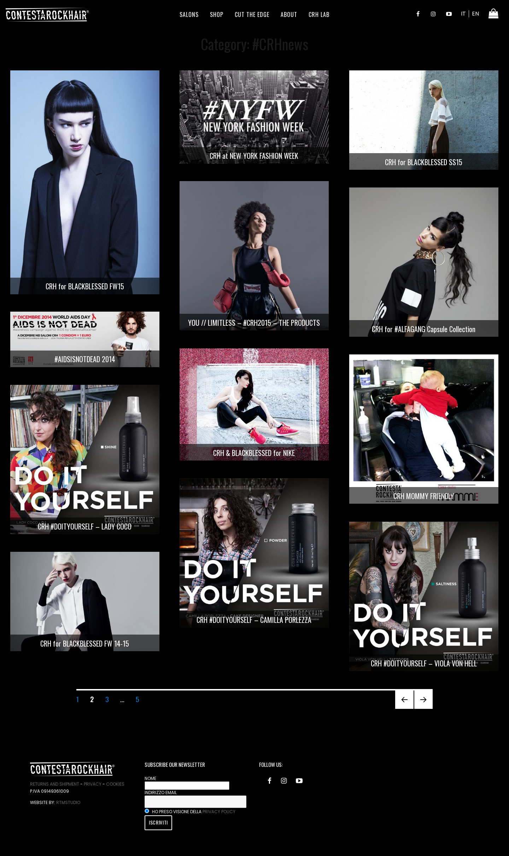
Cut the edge (252, 14)
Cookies (115, 784)
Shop (216, 14)
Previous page (404, 708)
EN (475, 14)
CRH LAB (319, 14)
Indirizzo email (161, 793)
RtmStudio (68, 802)
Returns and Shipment (54, 784)
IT (463, 14)
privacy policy (219, 812)
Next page (420, 708)
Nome (150, 778)
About (289, 14)
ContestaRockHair (47, 14)
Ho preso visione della (190, 812)
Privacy (92, 784)
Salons (189, 14)
